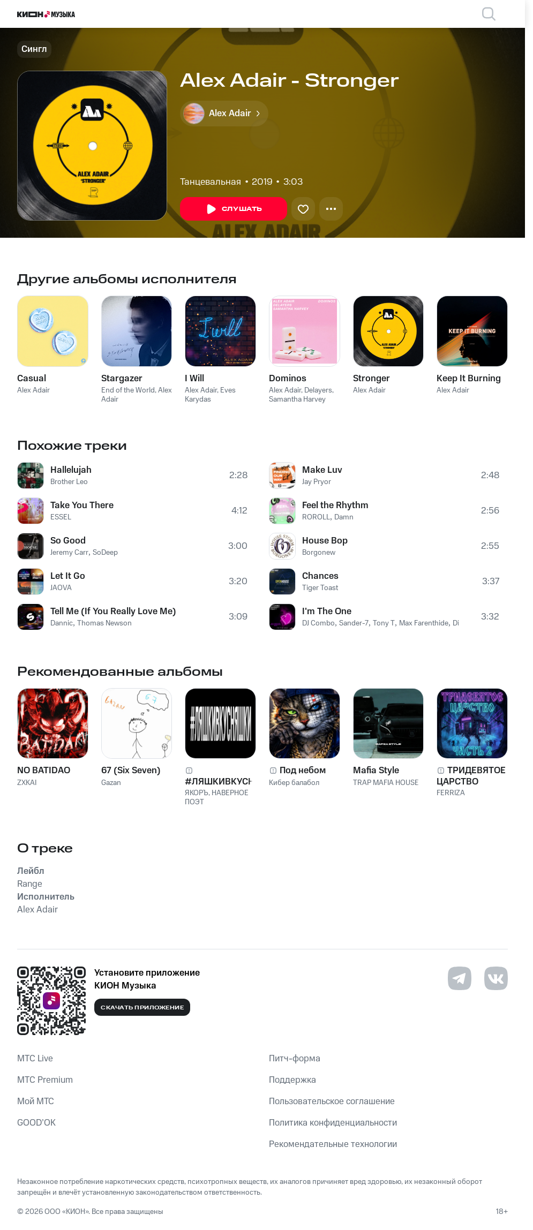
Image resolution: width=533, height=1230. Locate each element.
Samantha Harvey (297, 399)
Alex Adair (33, 390)
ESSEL (60, 517)
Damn (344, 517)
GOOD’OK (36, 1122)
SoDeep (105, 552)
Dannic (61, 623)
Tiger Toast (320, 588)
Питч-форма (294, 1058)
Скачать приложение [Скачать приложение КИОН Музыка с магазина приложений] (142, 1008)
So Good (68, 540)
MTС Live (35, 1058)
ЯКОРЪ (196, 793)
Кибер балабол (294, 783)
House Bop (325, 540)
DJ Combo (318, 623)
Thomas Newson (104, 623)
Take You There (82, 505)
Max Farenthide (423, 623)
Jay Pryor (316, 482)
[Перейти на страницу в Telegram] (459, 978)
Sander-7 (354, 623)
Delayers (318, 390)
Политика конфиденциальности (333, 1122)
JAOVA (61, 588)
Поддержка (292, 1080)
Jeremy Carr (69, 552)
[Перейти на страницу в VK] (496, 978)
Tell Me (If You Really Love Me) (113, 611)
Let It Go (67, 576)
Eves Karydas (210, 395)
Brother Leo (69, 482)
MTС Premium (45, 1080)
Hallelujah (71, 470)
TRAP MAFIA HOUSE (386, 783)
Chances (320, 576)
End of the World (128, 390)
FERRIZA (451, 793)
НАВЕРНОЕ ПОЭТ (217, 798)
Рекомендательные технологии (333, 1144)
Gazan (111, 783)
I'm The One (326, 611)
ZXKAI (26, 783)
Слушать (233, 209)
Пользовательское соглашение (332, 1101)
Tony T (384, 623)
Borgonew (318, 552)
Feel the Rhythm (335, 505)
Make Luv (322, 470)
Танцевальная (210, 182)
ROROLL (316, 517)
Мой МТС (35, 1101)
